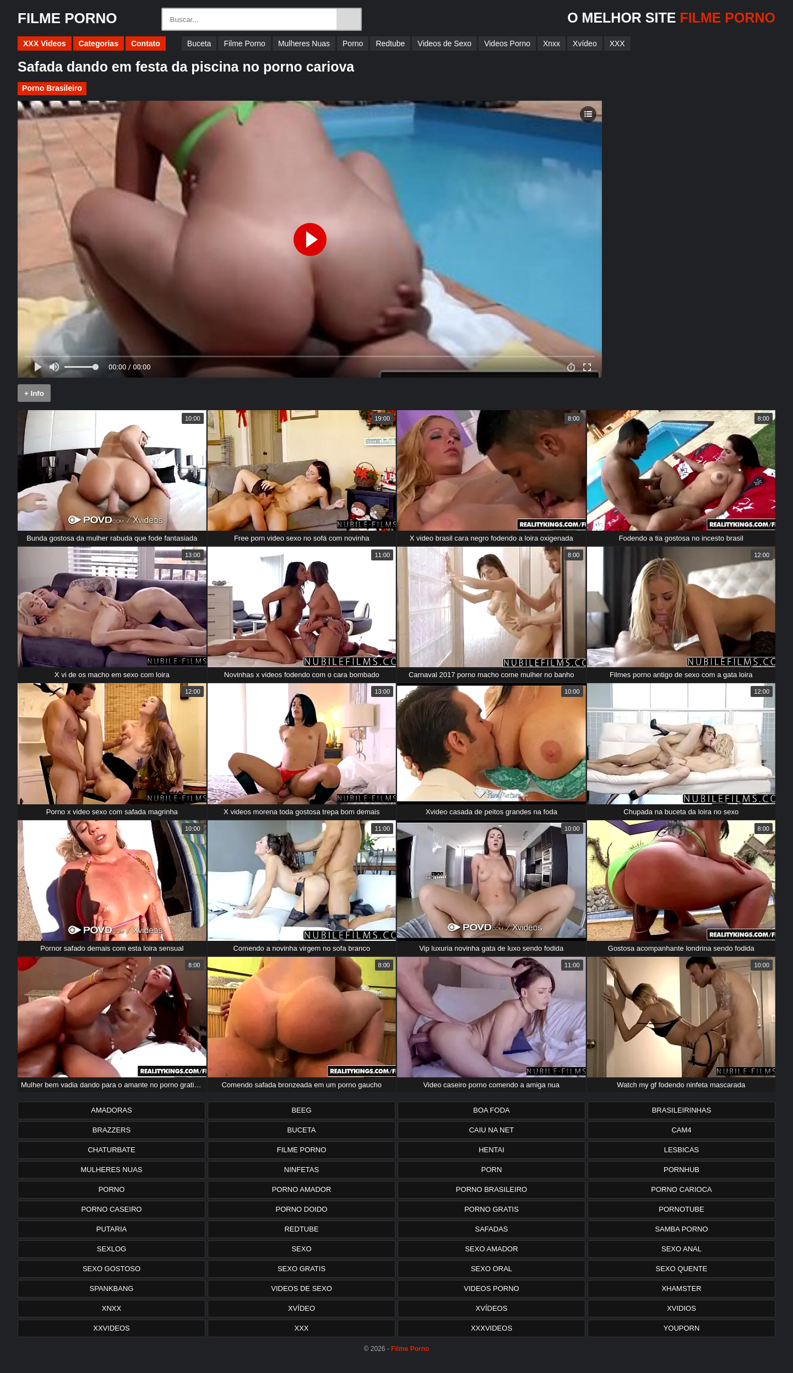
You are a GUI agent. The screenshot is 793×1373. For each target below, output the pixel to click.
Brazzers (112, 1130)
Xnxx (551, 43)
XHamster (681, 1288)
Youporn (682, 1328)
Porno (353, 43)
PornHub (681, 1169)
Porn (491, 1169)
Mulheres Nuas (304, 43)
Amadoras (111, 1110)
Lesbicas (681, 1150)
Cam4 (681, 1130)
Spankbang (112, 1288)
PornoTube (681, 1209)
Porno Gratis (491, 1209)
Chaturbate (111, 1150)
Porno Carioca (681, 1189)
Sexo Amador (491, 1249)
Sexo (301, 1249)
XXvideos (111, 1328)
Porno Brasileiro (52, 88)
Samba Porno (681, 1229)
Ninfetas (301, 1169)
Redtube (390, 43)
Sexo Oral (491, 1269)
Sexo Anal (681, 1249)
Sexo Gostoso (111, 1269)
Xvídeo (585, 43)
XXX (617, 43)
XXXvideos (491, 1328)
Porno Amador (302, 1189)
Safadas (491, 1229)
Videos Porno (507, 43)
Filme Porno (244, 43)
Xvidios (681, 1308)
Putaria (111, 1229)
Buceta (199, 43)
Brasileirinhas (681, 1110)
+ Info (34, 393)
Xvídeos (492, 1308)
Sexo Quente (682, 1269)
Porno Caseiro (112, 1209)
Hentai (491, 1150)
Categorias (98, 43)
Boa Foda (491, 1110)
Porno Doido (302, 1209)
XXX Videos (44, 43)
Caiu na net (491, 1130)
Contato (145, 43)
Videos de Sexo (444, 43)
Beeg (301, 1110)
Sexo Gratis (301, 1269)
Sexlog (111, 1249)
